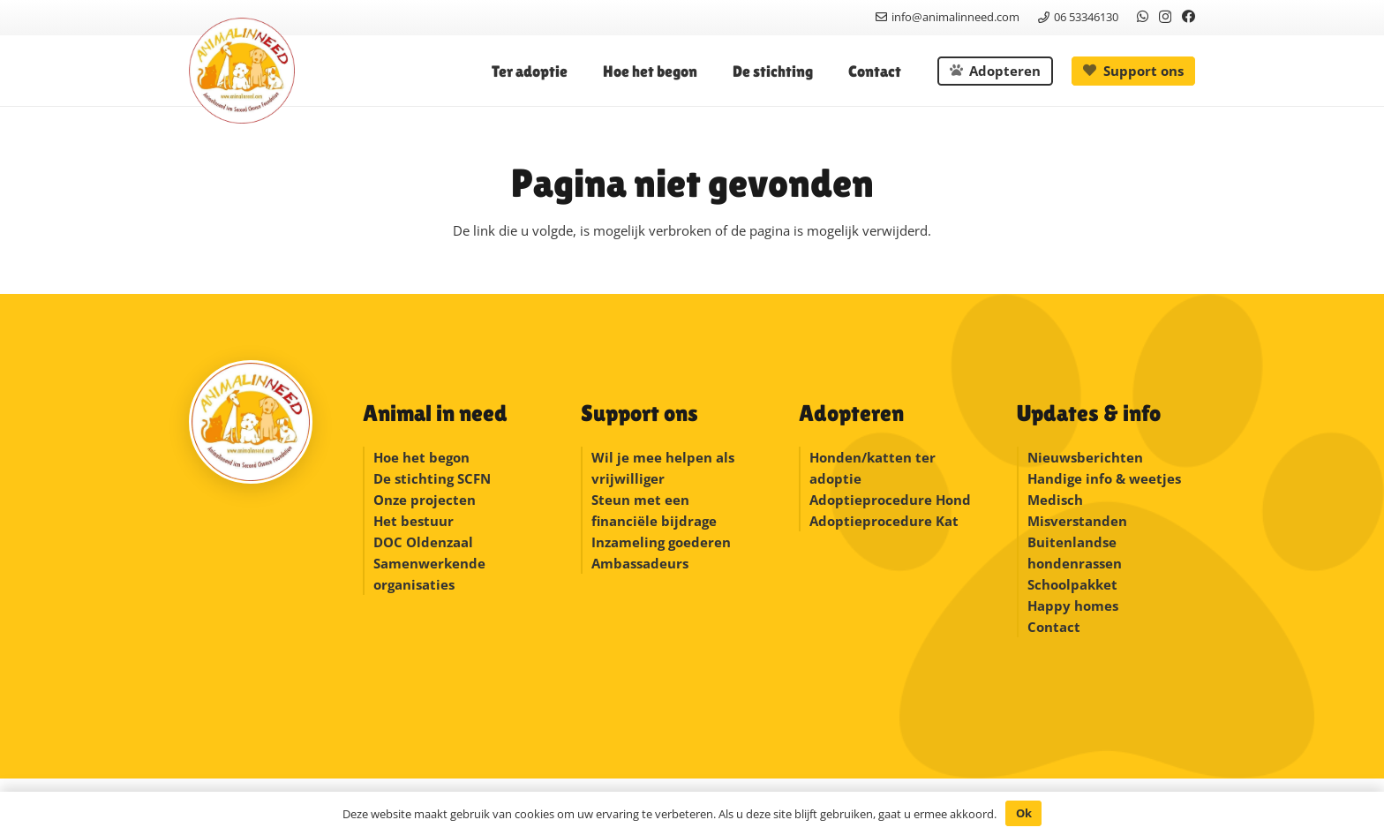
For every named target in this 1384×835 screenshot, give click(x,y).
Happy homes (1072, 605)
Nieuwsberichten (1085, 457)
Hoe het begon (421, 457)
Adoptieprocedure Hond (890, 499)
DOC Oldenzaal (423, 542)
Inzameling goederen (662, 542)
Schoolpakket (1072, 584)
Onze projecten (424, 499)
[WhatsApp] (1142, 16)
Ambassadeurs (639, 563)
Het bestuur (413, 521)
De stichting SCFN (432, 478)
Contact (1053, 627)
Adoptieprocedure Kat (884, 521)
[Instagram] (1165, 17)
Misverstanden (1077, 521)
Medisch (1055, 499)
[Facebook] (1188, 16)
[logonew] (242, 71)
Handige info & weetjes (1104, 478)
